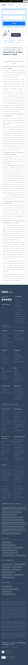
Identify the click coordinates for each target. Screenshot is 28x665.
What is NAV (4, 459)
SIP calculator (4, 478)
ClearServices (4, 340)
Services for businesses (20, 379)
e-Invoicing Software (19, 357)
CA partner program (6, 371)
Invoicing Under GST (6, 428)
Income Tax (17, 335)
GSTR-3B (3, 432)
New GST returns (5, 359)
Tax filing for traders (6, 392)
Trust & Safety (18, 320)
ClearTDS (16, 359)
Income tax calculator (6, 469)
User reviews (18, 308)
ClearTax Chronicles (20, 316)
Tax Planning (4, 335)
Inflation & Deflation (19, 445)
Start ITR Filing (25, 1)
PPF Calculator (17, 469)
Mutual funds (4, 345)
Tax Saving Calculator (19, 488)
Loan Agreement (18, 447)
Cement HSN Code (19, 390)
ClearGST (16, 353)
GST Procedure (5, 416)
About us (17, 299)
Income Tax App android (20, 333)
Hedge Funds (4, 451)
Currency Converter (6, 494)
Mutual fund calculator (7, 473)
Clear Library (18, 312)
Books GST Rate (18, 399)
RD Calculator (4, 488)
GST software (4, 357)
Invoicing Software (18, 377)
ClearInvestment (5, 337)
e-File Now (16, 35)
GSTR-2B (3, 430)
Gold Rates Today (6, 492)
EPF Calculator (17, 494)
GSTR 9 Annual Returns (7, 422)
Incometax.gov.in (18, 424)
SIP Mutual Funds (5, 449)
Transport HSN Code (19, 392)
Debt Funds (4, 453)
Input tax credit (5, 363)
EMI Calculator (5, 471)
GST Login (4, 355)
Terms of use (14, 647)
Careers (17, 303)
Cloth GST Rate (18, 397)
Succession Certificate (19, 449)
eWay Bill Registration (19, 361)
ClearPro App (4, 379)
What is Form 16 (18, 416)
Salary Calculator (18, 492)
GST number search (19, 471)
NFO (2, 455)
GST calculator (5, 480)
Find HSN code (17, 486)
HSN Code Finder (18, 388)
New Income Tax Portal (19, 422)
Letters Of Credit (18, 459)
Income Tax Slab (18, 411)
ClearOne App (17, 381)
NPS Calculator (18, 482)
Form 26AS (16, 414)
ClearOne (16, 373)
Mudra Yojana (17, 443)
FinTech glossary (19, 314)
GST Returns (4, 414)
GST (2, 353)
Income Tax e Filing (6, 333)
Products (11, 4)
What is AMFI (4, 457)
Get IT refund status (19, 490)
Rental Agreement (18, 457)
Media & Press (18, 306)
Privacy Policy (5, 647)
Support (3, 307)
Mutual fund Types (5, 445)
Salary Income (17, 418)
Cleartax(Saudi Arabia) (21, 322)
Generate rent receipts (20, 476)
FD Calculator (4, 490)
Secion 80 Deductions (19, 337)
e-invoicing (4, 361)
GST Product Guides (20, 318)
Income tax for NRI (18, 340)
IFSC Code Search (18, 473)
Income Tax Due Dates (19, 430)
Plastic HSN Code (18, 395)
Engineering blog (19, 310)
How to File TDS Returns (20, 420)
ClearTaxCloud (5, 377)
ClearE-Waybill (17, 355)
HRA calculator (5, 486)
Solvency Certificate (19, 451)
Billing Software (18, 375)
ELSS (2, 447)
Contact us (18, 301)
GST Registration (5, 411)
